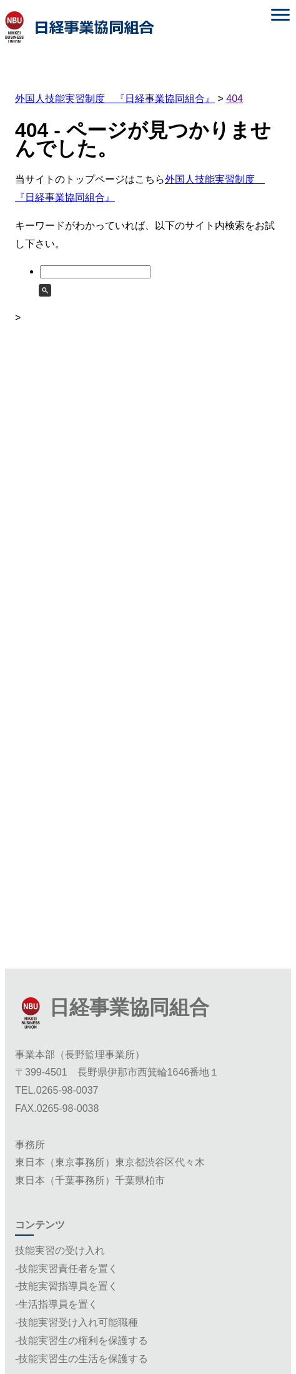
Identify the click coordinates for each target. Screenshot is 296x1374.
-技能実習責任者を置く (66, 1268)
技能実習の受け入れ (60, 1250)
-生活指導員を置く (56, 1304)
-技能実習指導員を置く (66, 1286)
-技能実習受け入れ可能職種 (76, 1322)
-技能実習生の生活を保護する (81, 1358)
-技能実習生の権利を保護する (81, 1340)
